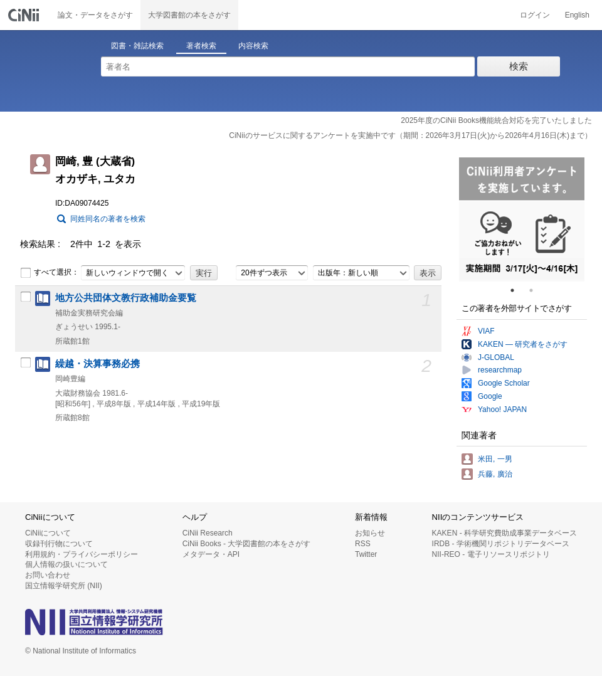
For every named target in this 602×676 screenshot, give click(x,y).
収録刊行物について (59, 543)
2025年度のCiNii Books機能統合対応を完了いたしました (496, 120)
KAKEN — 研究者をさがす (523, 344)
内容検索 (253, 45)
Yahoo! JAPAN (502, 409)
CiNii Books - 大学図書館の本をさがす (246, 543)
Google (490, 396)
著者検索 (201, 45)
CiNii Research (207, 533)
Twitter (366, 554)
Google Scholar (504, 383)
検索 (518, 66)
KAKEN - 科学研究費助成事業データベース (504, 533)
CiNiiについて (48, 533)
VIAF (486, 331)
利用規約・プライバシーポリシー (81, 554)
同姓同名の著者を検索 (107, 218)
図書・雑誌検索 (137, 45)
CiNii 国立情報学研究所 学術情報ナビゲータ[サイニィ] (25, 15)
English (577, 15)
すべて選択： (49, 272)
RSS (363, 543)
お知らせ (370, 533)
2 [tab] (536, 290)
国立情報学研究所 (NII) (63, 585)
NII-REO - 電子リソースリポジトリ (491, 554)
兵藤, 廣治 (495, 474)
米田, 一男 (495, 459)
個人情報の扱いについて (66, 564)
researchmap (500, 370)
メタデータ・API (211, 554)
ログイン (535, 15)
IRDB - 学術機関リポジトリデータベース (500, 543)
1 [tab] (517, 290)
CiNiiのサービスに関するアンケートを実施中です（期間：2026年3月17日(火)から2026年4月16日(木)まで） (410, 135)
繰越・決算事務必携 (97, 364)
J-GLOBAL (496, 357)
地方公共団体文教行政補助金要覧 (125, 298)
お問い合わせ (47, 575)
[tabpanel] (521, 219)
